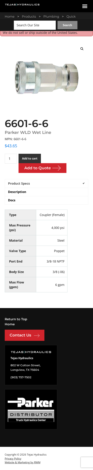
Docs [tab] (11, 200)
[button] (82, 49)
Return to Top (16, 319)
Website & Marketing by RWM (22, 462)
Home (10, 324)
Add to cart (29, 158)
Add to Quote (37, 168)
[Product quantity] (11, 159)
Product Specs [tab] (19, 183)
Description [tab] (17, 192)
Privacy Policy (13, 458)
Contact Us (25, 335)
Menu (84, 6)
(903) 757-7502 (20, 377)
